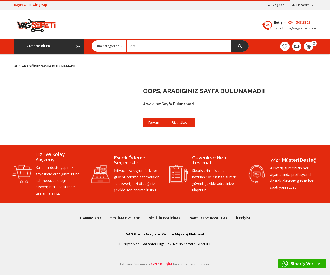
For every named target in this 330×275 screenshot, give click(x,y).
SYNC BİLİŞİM (161, 264)
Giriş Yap (39, 4)
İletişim (243, 218)
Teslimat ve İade (125, 218)
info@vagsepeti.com (300, 28)
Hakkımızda (91, 218)
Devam (154, 122)
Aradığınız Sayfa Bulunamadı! (48, 66)
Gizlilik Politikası (165, 218)
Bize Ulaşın (180, 122)
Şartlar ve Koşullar (208, 218)
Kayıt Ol (21, 4)
